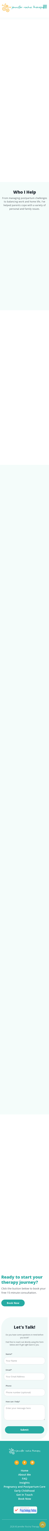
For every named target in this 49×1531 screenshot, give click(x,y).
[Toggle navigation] (46, 5)
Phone (8, 1386)
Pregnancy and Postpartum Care (24, 1486)
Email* (9, 1370)
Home (24, 1470)
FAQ (24, 1478)
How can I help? (13, 1401)
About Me (24, 1474)
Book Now (13, 1303)
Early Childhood (24, 1490)
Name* (9, 1354)
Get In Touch (24, 1494)
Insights (24, 1482)
